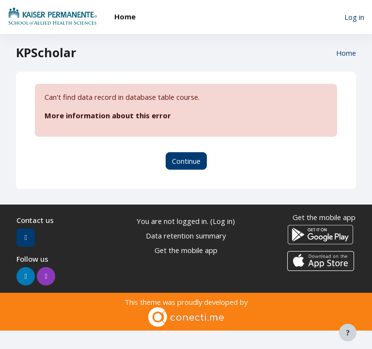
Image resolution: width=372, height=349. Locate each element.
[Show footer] (347, 332)
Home (346, 53)
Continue (186, 161)
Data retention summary (186, 235)
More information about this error (108, 115)
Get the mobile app (186, 250)
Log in (354, 17)
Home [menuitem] (125, 16)
